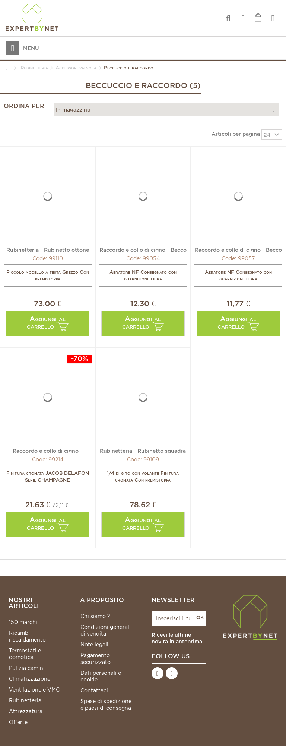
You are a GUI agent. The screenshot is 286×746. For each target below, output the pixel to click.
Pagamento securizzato (95, 658)
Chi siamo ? (95, 616)
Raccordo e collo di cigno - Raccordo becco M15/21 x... (47, 450)
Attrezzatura (25, 711)
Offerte (18, 722)
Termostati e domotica (25, 654)
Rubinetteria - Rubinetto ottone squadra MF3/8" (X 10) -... (47, 249)
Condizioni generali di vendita (105, 630)
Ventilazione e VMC (34, 690)
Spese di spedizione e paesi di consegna (105, 704)
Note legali (94, 645)
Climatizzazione (29, 679)
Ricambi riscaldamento (27, 636)
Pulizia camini (27, 668)
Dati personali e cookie (100, 676)
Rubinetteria (25, 700)
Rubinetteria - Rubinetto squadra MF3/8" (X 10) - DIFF (143, 450)
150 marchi (23, 622)
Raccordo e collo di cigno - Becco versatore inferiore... (143, 249)
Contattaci (94, 690)
